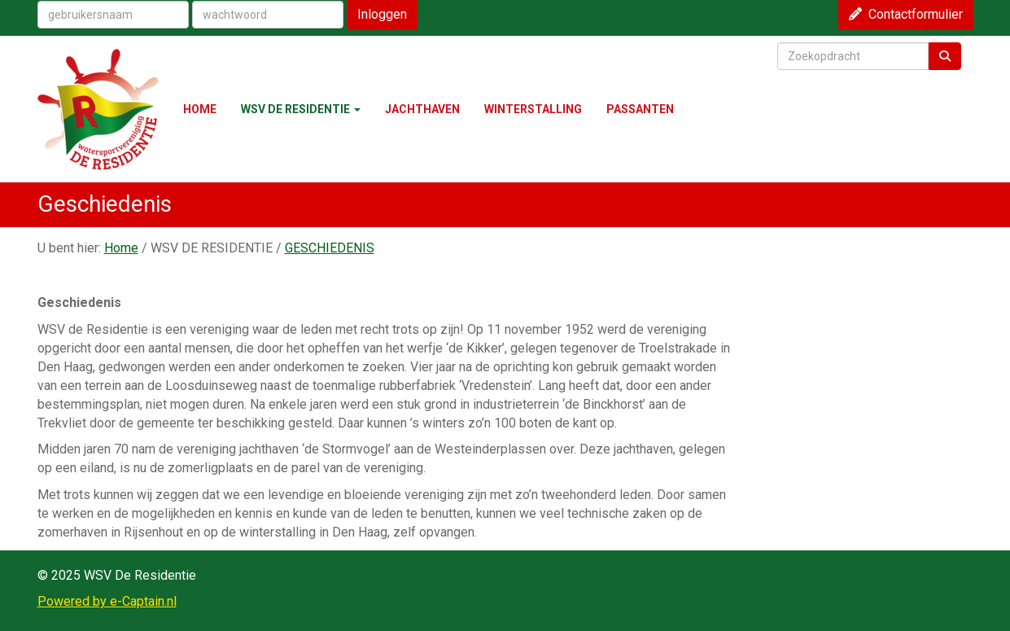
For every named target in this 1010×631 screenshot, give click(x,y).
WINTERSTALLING (533, 109)
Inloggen (382, 14)
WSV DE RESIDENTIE (301, 109)
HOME (199, 109)
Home (121, 248)
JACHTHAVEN (422, 109)
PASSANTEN (640, 109)
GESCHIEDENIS (329, 248)
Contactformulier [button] (906, 14)
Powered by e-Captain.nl (107, 601)
